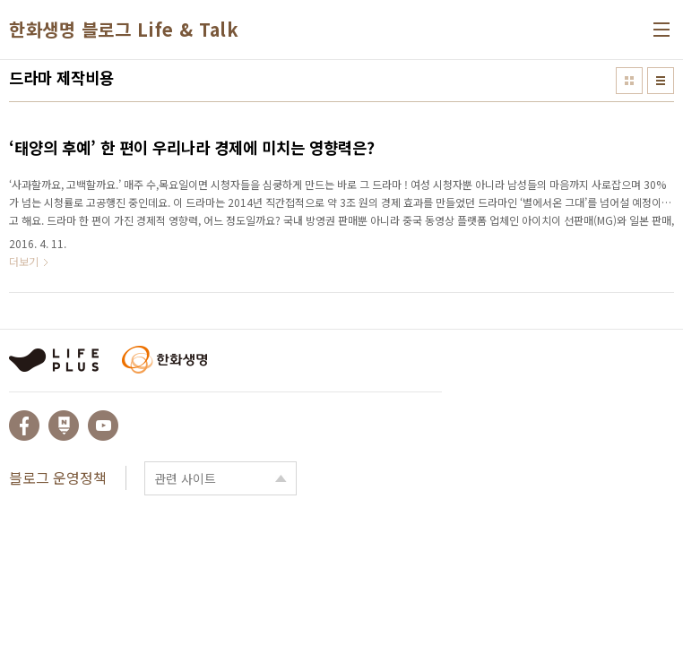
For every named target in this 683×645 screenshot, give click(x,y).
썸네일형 (629, 80)
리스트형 (660, 80)
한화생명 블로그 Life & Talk (123, 29)
